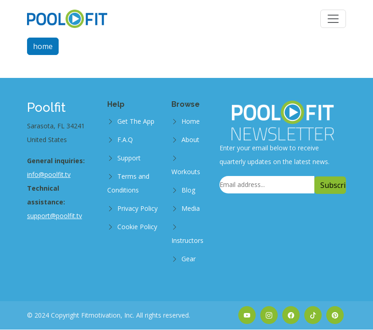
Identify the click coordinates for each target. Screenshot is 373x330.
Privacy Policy (137, 208)
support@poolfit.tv (54, 215)
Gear (188, 258)
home (43, 46)
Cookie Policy (137, 226)
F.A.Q (125, 139)
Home (190, 121)
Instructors (187, 240)
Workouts (185, 171)
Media (190, 208)
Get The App (135, 121)
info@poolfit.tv (49, 174)
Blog (188, 190)
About (190, 139)
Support (129, 158)
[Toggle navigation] (333, 19)
